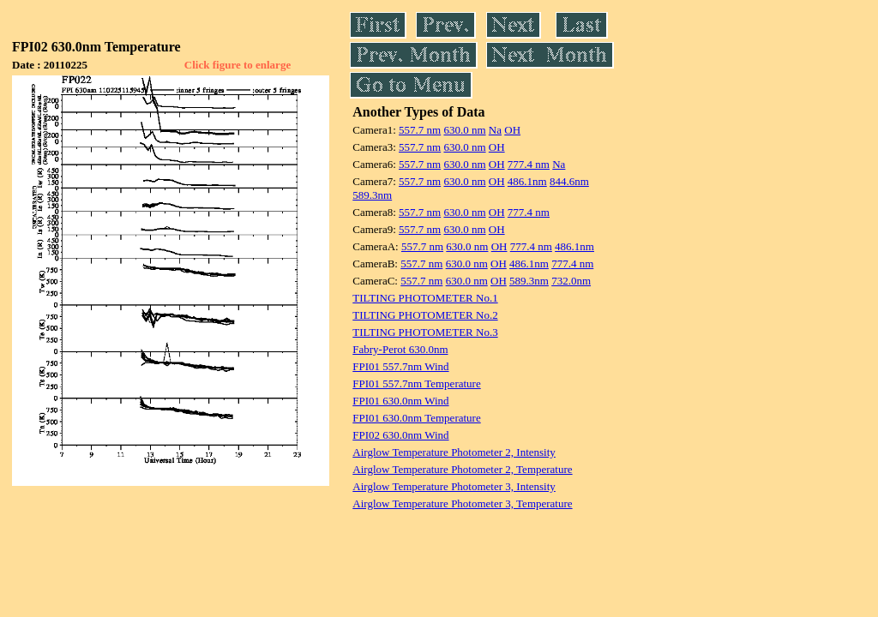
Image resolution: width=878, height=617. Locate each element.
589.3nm (372, 195)
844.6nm (569, 181)
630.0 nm (464, 129)
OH (512, 129)
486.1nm (527, 181)
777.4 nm (529, 164)
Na (495, 129)
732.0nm (571, 280)
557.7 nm (420, 129)
